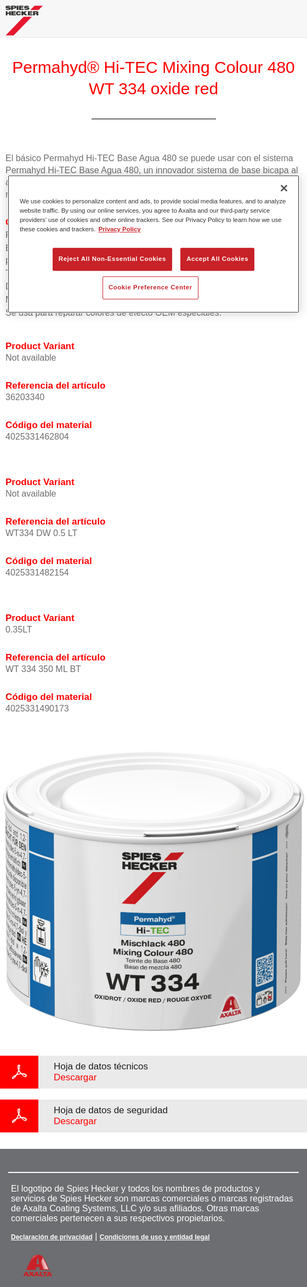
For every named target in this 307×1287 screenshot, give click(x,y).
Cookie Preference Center (150, 287)
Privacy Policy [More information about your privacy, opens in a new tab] (119, 229)
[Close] (284, 188)
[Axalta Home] (24, 25)
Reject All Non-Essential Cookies (112, 259)
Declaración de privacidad (52, 1237)
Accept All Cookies (217, 259)
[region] (153, 244)
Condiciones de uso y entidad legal (155, 1237)
